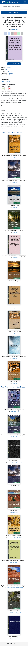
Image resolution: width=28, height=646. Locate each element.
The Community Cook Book (14, 381)
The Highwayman (14, 460)
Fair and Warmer (14, 636)
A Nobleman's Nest (14, 611)
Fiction (2, 81)
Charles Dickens (14, 436)
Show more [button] (4, 128)
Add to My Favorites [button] (14, 63)
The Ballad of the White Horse (14, 535)
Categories (14, 12)
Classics (8, 81)
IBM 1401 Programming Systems (14, 230)
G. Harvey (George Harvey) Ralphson (14, 587)
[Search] (12, 6)
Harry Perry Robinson (15, 562)
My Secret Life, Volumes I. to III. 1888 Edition (14, 155)
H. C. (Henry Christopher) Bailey (14, 462)
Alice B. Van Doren (14, 411)
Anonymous (15, 30)
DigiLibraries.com (12, 68)
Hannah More (14, 512)
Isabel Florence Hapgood (15, 612)
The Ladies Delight (14, 281)
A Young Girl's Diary (14, 205)
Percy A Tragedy (14, 510)
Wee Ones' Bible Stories (14, 331)
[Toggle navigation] (25, 2)
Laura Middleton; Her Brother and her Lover (14, 356)
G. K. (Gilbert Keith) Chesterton (14, 537)
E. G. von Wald (14, 638)
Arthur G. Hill (15, 487)
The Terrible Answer (14, 485)
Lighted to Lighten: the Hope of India (14, 410)
